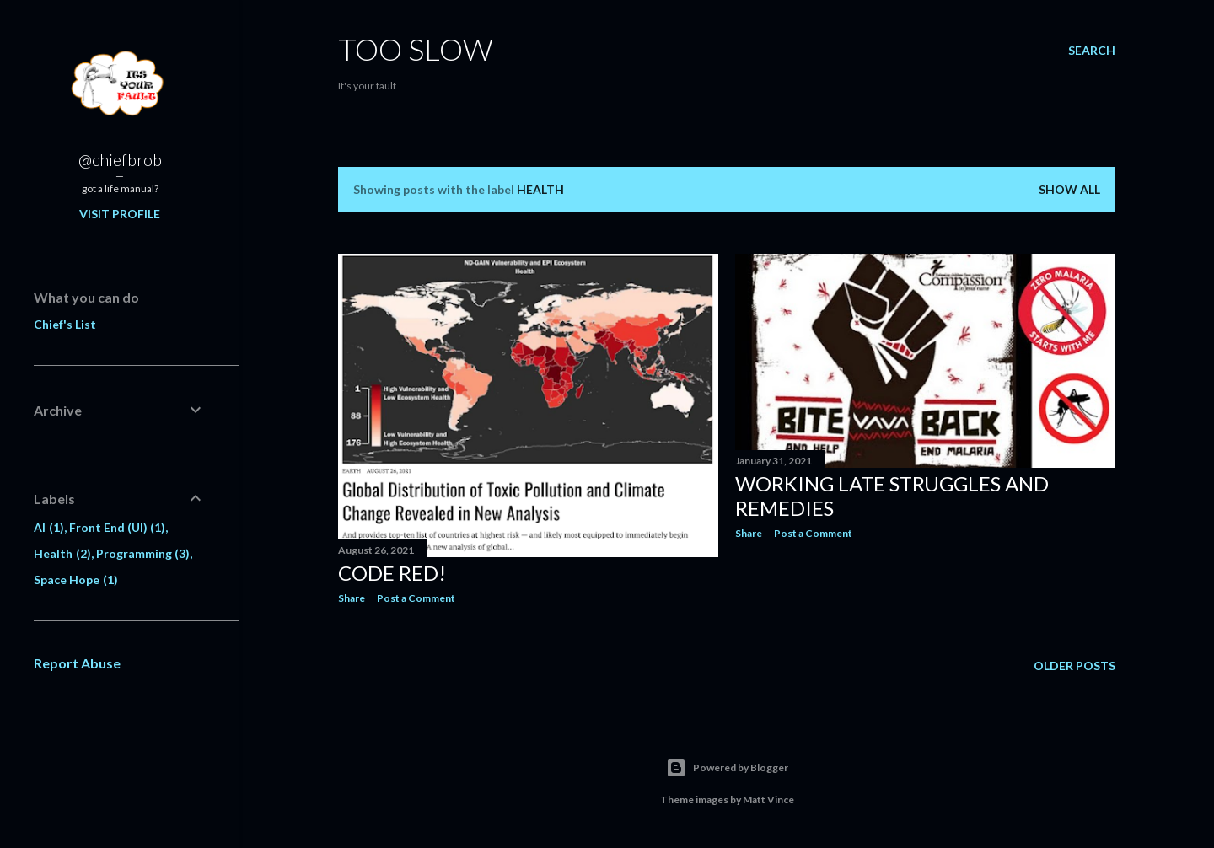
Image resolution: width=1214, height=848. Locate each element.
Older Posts (1074, 665)
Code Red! (392, 573)
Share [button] (351, 598)
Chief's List (65, 324)
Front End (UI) (117, 527)
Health (62, 553)
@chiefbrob (120, 159)
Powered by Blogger (727, 768)
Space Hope (76, 579)
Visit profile (119, 214)
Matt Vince (768, 799)
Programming (143, 553)
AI (49, 527)
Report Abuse (77, 663)
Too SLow (415, 48)
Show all (1069, 189)
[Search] (1091, 50)
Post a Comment (416, 598)
